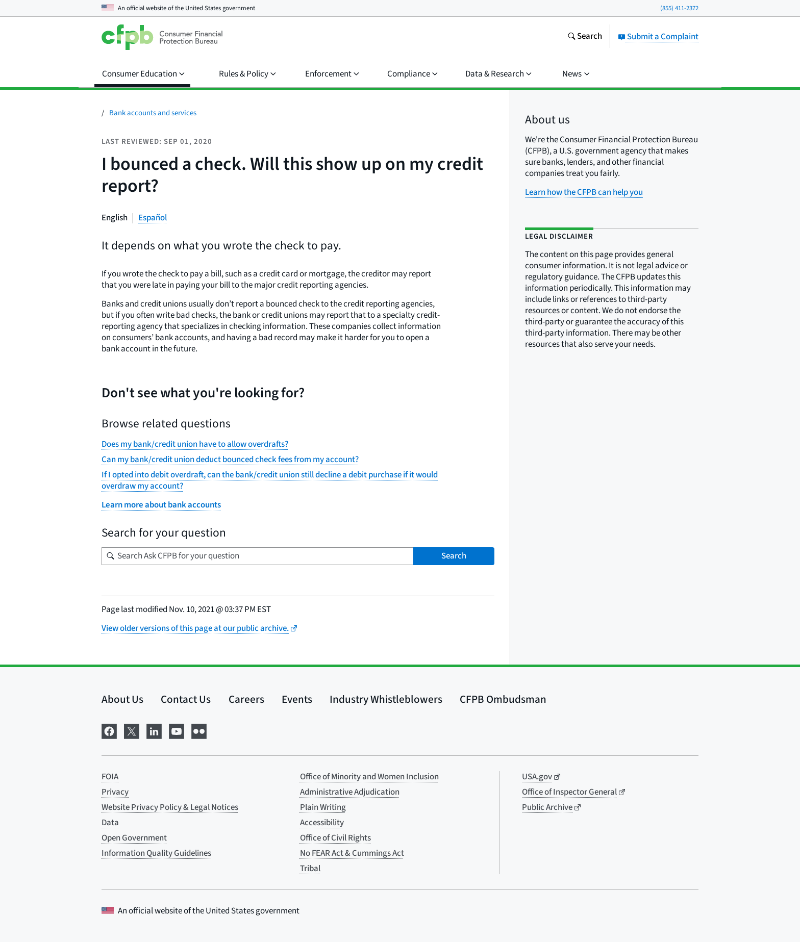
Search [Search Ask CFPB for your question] (453, 556)
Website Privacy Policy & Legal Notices (170, 807)
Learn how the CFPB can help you (584, 192)
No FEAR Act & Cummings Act (352, 853)
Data (110, 823)
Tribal (310, 868)
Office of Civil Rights (335, 838)
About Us (122, 699)
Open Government (134, 838)
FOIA (110, 777)
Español (152, 218)
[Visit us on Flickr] (199, 730)
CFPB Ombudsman (503, 699)
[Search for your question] (257, 556)
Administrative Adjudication (349, 792)
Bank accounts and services (152, 113)
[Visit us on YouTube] (176, 730)
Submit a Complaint (658, 37)
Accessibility (322, 823)
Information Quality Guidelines (156, 853)
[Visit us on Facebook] (109, 730)
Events (297, 699)
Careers (246, 699)
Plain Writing (323, 807)
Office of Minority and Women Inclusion (369, 777)
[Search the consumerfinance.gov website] (584, 37)
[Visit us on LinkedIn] (154, 730)
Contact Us (186, 699)
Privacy (115, 792)
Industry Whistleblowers (386, 699)
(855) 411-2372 (679, 8)
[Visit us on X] (131, 730)
